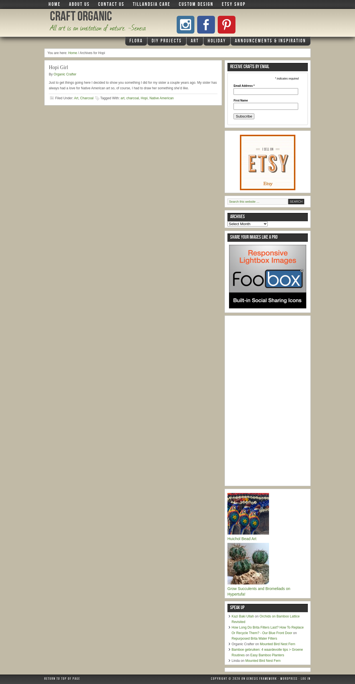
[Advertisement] (269, 401)
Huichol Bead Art (241, 538)
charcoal (132, 98)
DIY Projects (166, 42)
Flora (135, 42)
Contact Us (111, 4)
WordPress (289, 679)
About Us (79, 4)
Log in (306, 679)
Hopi (144, 98)
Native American (161, 98)
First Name (241, 100)
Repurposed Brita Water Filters (254, 638)
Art (194, 42)
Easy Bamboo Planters (267, 655)
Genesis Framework (262, 679)
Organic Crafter (65, 74)
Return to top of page (62, 679)
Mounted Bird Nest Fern (277, 644)
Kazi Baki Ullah (243, 616)
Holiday (216, 42)
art (123, 98)
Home (55, 4)
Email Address (244, 86)
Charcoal (86, 98)
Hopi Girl (58, 67)
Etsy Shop (234, 4)
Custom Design (196, 4)
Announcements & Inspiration (270, 41)
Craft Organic (81, 17)
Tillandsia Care (152, 4)
